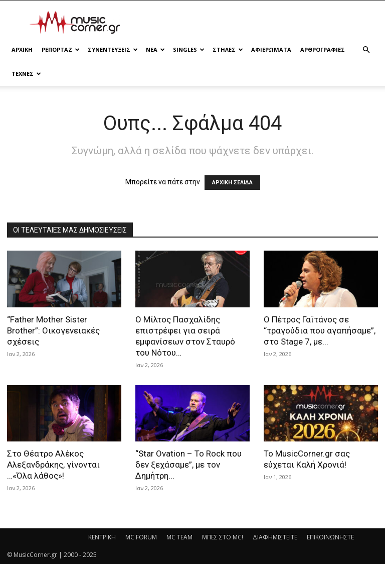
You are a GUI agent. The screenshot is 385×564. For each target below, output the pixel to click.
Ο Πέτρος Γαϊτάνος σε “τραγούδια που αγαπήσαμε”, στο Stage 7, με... (319, 330)
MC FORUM (141, 537)
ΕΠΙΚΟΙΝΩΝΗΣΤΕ (330, 537)
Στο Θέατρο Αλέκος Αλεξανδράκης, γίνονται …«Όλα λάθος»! (53, 464)
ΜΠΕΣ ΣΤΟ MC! (222, 537)
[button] (366, 50)
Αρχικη (22, 49)
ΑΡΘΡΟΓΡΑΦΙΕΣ (322, 49)
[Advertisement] (260, 23)
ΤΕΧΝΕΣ (26, 73)
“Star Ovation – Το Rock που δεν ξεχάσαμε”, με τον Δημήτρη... (188, 464)
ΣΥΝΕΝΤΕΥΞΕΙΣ (113, 49)
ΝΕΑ (155, 49)
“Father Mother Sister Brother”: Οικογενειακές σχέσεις (53, 330)
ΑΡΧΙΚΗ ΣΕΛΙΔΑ (232, 182)
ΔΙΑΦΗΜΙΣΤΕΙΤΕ (275, 537)
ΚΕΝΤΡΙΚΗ (102, 537)
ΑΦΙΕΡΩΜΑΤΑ (271, 49)
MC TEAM (179, 537)
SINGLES (189, 49)
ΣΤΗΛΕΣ (228, 49)
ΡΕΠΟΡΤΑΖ (61, 49)
